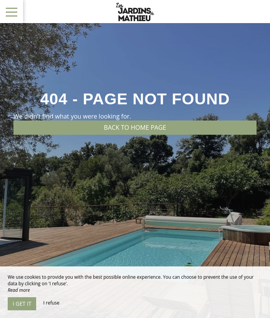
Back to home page (135, 127)
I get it (22, 303)
